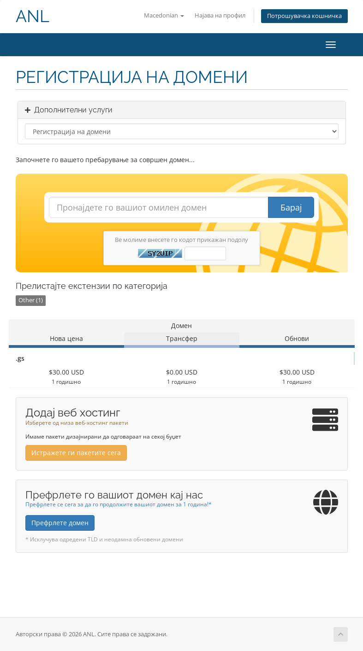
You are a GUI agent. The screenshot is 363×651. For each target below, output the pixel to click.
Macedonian (164, 15)
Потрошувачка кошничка (304, 16)
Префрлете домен (60, 522)
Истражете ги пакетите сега (76, 452)
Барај (291, 207)
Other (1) (30, 300)
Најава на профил (220, 15)
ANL (32, 16)
